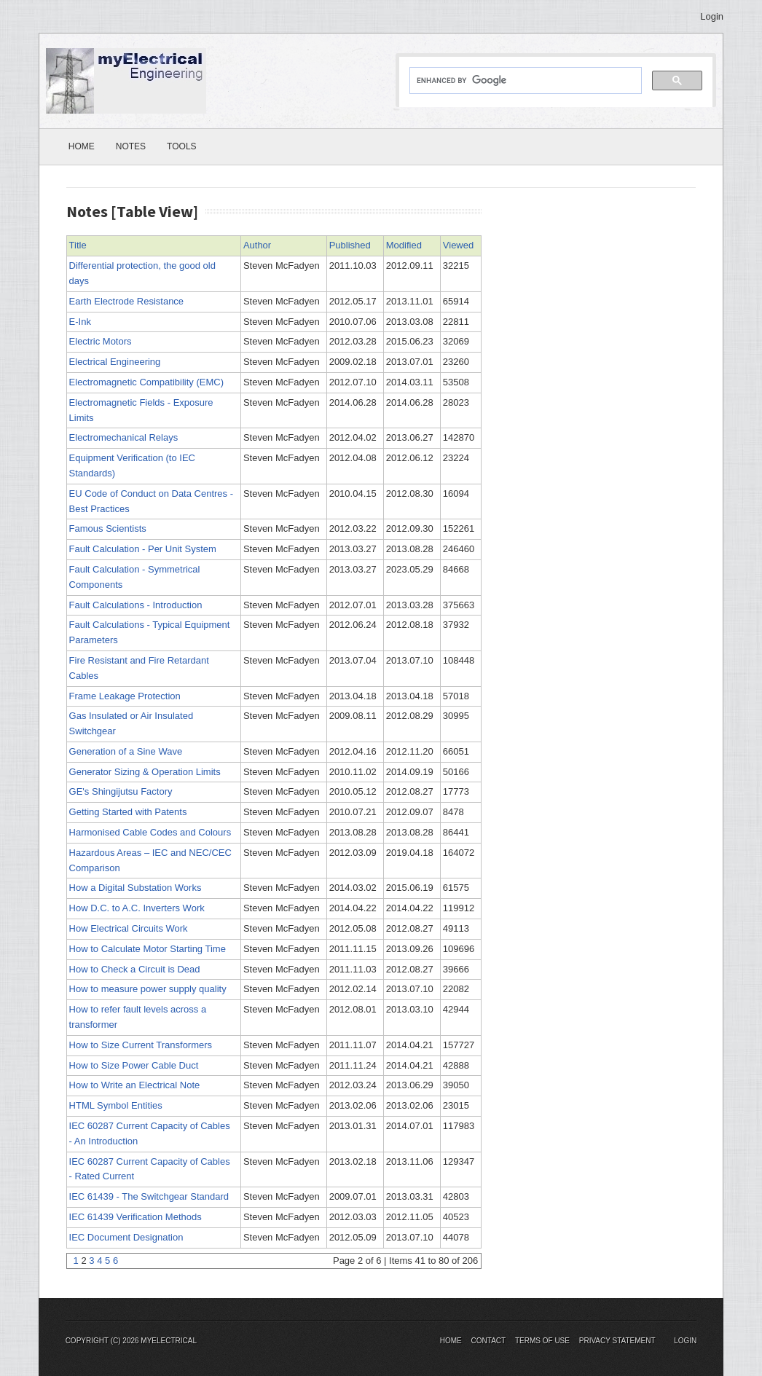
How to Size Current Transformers (141, 1044)
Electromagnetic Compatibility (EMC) (146, 382)
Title (78, 245)
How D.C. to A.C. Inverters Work (137, 908)
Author (257, 245)
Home (81, 146)
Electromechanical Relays (123, 437)
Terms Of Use (542, 1341)
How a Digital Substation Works (135, 887)
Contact (488, 1341)
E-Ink (80, 321)
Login (711, 16)
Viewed (458, 245)
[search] (524, 80)
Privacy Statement (617, 1341)
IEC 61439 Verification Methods (135, 1216)
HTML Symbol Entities (115, 1105)
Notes (131, 146)
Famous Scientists (107, 528)
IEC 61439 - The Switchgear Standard (149, 1196)
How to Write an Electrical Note (134, 1085)
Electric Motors (100, 341)
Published (350, 245)
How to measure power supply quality (148, 988)
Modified (404, 245)
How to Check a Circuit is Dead (134, 969)
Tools (181, 146)
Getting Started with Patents (128, 811)
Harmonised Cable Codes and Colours (150, 832)
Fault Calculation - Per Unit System (142, 548)
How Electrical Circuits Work (128, 928)
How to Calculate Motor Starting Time (147, 948)
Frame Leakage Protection (125, 696)
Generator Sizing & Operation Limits (145, 771)
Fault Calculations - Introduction (136, 604)
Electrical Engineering (115, 361)
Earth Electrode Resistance (126, 301)
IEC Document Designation (126, 1237)
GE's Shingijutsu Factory (121, 791)
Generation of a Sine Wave (126, 751)
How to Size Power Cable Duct (134, 1065)
